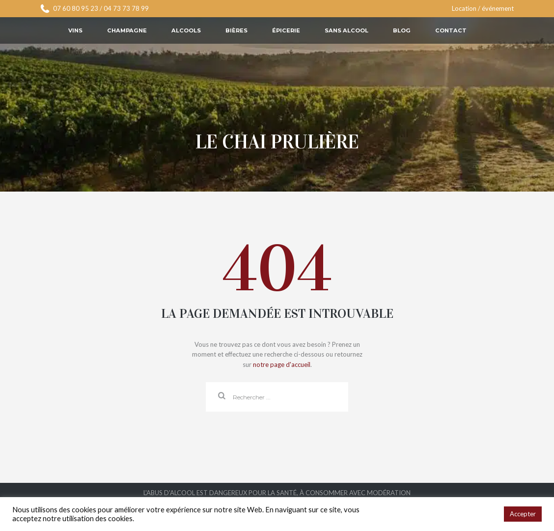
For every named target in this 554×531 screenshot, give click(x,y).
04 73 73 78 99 (126, 8)
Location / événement (483, 8)
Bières (236, 30)
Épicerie (286, 30)
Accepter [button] (523, 514)
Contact (451, 30)
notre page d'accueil (281, 364)
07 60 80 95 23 (75, 8)
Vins (75, 30)
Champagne (127, 30)
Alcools (186, 30)
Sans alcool (346, 30)
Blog (402, 30)
